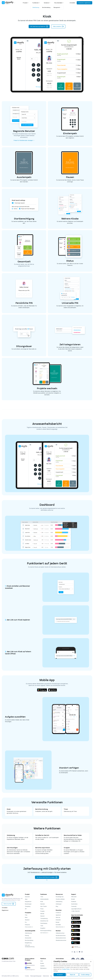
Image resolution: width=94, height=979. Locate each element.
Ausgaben (42, 928)
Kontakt (73, 899)
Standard (27, 919)
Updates (42, 965)
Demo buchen (9, 904)
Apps (26, 899)
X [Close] (90, 961)
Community (73, 906)
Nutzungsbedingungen (35, 976)
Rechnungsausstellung (45, 930)
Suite (41, 961)
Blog (57, 906)
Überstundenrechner (61, 938)
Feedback (73, 901)
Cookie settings (85, 974)
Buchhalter (58, 924)
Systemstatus (74, 904)
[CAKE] (8, 959)
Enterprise (27, 924)
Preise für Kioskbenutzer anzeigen (23, 140)
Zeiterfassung (28, 933)
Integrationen (28, 901)
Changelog (27, 906)
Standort (42, 916)
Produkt (25, 3)
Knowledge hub (59, 896)
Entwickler (58, 919)
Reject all (72, 974)
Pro (26, 922)
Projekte (42, 911)
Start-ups (58, 917)
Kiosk (41, 901)
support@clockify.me (76, 908)
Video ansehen (58, 26)
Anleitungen (58, 904)
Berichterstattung (29, 940)
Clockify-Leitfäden (60, 899)
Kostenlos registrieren (84, 3)
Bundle (42, 963)
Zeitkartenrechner (60, 933)
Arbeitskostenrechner (61, 940)
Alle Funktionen (44, 932)
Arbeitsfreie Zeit (44, 920)
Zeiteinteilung (59, 901)
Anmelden (72, 3)
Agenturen (58, 915)
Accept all (59, 974)
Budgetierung (28, 942)
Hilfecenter (74, 896)
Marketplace (43, 968)
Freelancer (58, 912)
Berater (57, 922)
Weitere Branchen (60, 926)
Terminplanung (44, 918)
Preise (41, 908)
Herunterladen (58, 3)
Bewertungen (28, 904)
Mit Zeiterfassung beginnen (39, 26)
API (26, 908)
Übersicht (27, 896)
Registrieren (5, 910)
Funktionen (35, 3)
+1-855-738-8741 (75, 911)
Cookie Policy (66, 969)
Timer (41, 896)
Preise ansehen (29, 926)
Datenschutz (46, 976)
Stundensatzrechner (61, 935)
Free (26, 915)
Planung (27, 935)
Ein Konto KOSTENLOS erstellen (47, 877)
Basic (26, 917)
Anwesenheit (28, 938)
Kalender (42, 904)
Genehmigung (43, 923)
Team (41, 925)
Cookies (27, 976)
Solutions (46, 3)
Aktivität (42, 913)
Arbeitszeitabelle (44, 899)
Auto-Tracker (43, 906)
